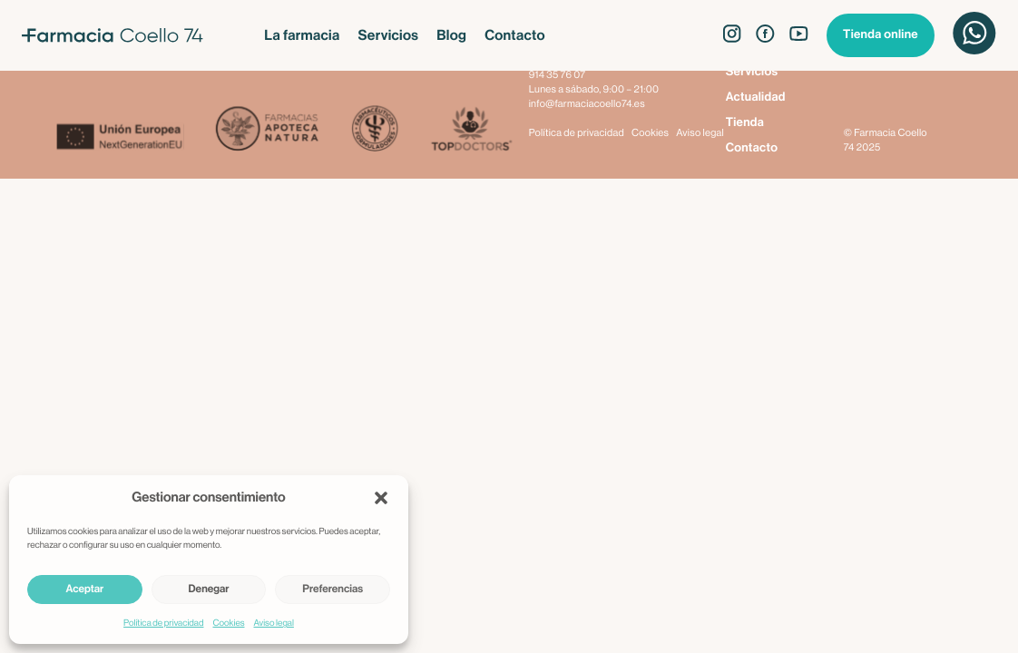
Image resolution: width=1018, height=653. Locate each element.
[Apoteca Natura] (267, 130)
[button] (381, 498)
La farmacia (301, 35)
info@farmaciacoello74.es (587, 105)
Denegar (209, 589)
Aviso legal (274, 623)
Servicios (387, 35)
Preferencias (332, 589)
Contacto (515, 35)
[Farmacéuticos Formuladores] (374, 130)
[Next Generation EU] (135, 139)
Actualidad (756, 97)
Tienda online (880, 35)
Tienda (745, 123)
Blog (451, 35)
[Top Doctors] (470, 130)
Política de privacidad (163, 623)
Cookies (228, 623)
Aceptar (84, 589)
